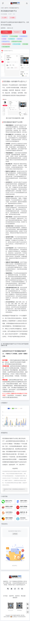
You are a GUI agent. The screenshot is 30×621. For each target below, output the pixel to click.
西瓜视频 (6, 81)
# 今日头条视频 (14, 36)
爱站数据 (17, 443)
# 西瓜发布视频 (16, 44)
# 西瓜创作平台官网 (17, 41)
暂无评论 (5, 524)
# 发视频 (4, 39)
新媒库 (14, 615)
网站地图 (23, 596)
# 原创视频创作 (23, 36)
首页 (3, 7)
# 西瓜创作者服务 (6, 44)
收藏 (12, 17)
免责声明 (11, 596)
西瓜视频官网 (16, 118)
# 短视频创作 (11, 39)
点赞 (4, 17)
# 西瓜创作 (19, 39)
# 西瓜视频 (25, 44)
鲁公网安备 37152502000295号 (18, 616)
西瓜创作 (5, 85)
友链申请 (17, 596)
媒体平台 (6, 7)
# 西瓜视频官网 (6, 46)
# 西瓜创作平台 (6, 41)
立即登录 (15, 533)
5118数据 (9, 443)
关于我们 (5, 596)
